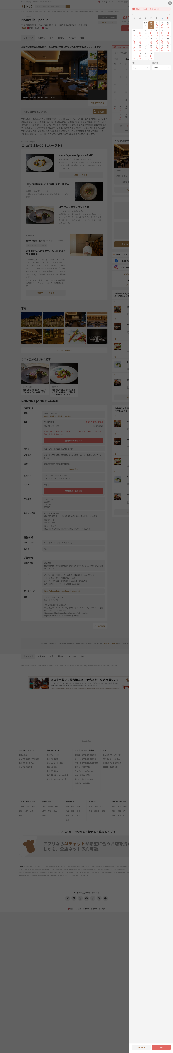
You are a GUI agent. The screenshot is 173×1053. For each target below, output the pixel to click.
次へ (161, 1047)
